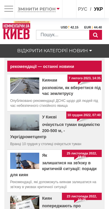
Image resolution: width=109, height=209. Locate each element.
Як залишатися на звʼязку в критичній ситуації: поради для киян (53, 165)
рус (82, 9)
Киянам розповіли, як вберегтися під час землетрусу (71, 87)
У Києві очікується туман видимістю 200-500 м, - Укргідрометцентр (55, 127)
